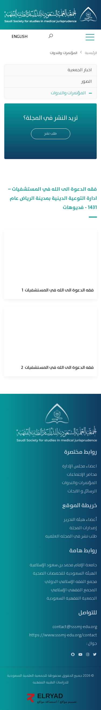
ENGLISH (19, 37)
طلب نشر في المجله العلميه (71, 536)
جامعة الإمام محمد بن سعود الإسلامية (63, 565)
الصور (86, 81)
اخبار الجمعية (80, 70)
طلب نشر (50, 133)
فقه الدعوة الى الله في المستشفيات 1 (58, 290)
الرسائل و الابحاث (82, 491)
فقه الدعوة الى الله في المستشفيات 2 (57, 368)
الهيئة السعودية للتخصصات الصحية (65, 573)
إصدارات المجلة (83, 528)
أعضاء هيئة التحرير (80, 519)
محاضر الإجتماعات (82, 474)
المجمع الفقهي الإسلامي (74, 590)
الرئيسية (91, 53)
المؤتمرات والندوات (68, 93)
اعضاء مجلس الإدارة (79, 466)
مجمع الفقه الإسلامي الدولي (71, 581)
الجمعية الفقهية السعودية (72, 598)
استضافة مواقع (47, 702)
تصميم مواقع (67, 702)
